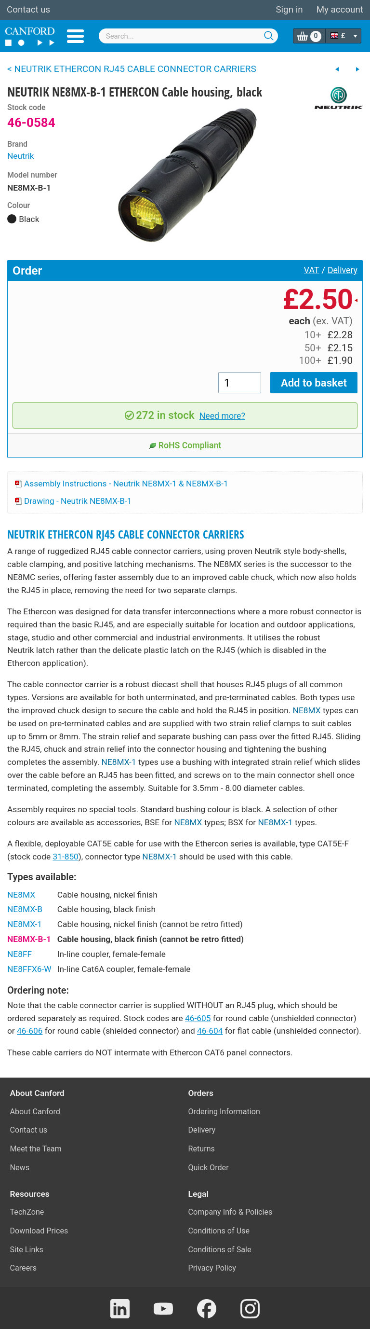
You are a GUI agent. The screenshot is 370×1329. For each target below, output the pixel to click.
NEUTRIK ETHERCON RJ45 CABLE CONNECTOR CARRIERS (125, 534)
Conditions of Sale (219, 1249)
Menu (75, 36)
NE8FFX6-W (29, 969)
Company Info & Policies (230, 1212)
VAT (311, 270)
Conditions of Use (219, 1230)
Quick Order (208, 1167)
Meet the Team (36, 1148)
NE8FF (19, 954)
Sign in (289, 9)
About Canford (35, 1111)
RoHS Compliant (185, 445)
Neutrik (20, 156)
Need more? (222, 416)
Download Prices (39, 1230)
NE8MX (307, 710)
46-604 (210, 1031)
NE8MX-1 (119, 762)
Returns (201, 1148)
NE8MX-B (24, 909)
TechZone (27, 1212)
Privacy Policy (212, 1268)
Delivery (342, 270)
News (20, 1167)
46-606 (29, 1031)
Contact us (28, 9)
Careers (23, 1268)
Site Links (26, 1249)
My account (340, 9)
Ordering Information (224, 1111)
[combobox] (188, 35)
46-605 (198, 1018)
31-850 (65, 856)
